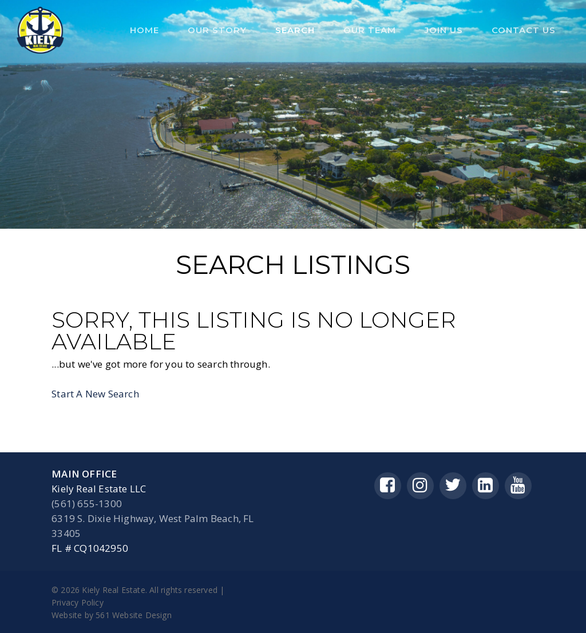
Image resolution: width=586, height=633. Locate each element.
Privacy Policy (78, 602)
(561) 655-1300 (87, 503)
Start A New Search (95, 393)
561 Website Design (134, 615)
